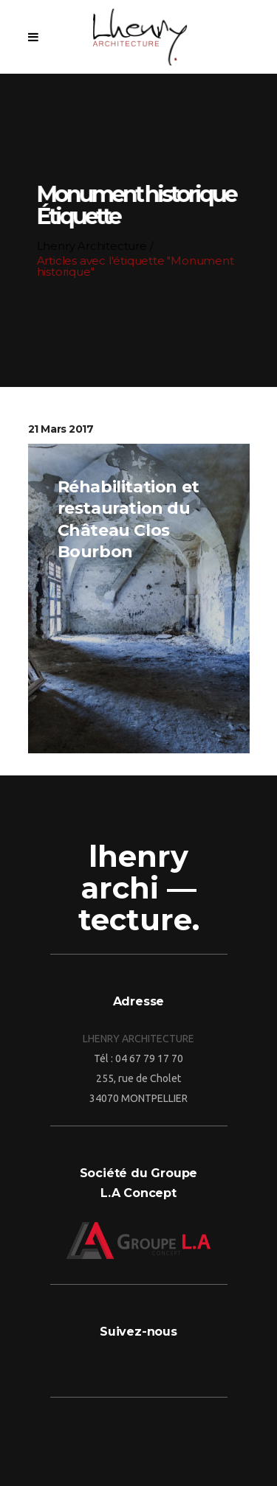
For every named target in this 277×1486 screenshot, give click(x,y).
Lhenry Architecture (91, 245)
